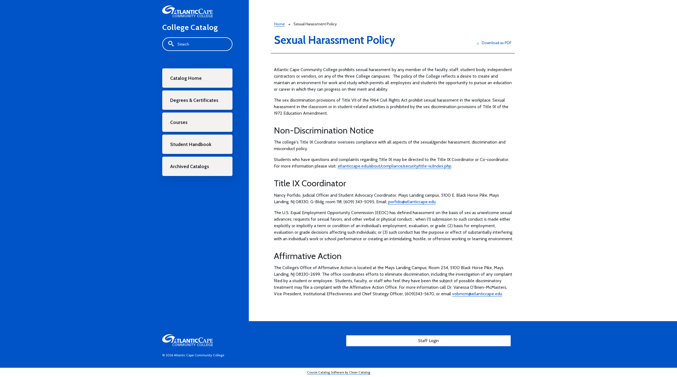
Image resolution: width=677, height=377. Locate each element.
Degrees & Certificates (194, 100)
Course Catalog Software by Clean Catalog (338, 372)
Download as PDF (494, 42)
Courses (179, 122)
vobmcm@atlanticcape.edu (477, 293)
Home (279, 24)
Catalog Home (186, 78)
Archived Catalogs (189, 166)
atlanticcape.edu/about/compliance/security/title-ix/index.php (394, 166)
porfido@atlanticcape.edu (412, 201)
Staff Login (428, 340)
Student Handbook (191, 144)
